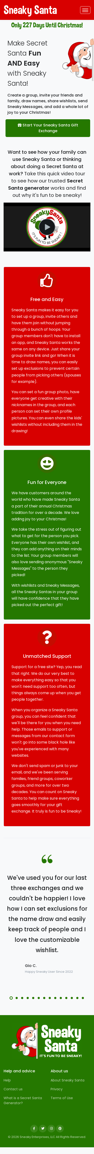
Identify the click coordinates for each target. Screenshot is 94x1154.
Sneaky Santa (22, 10)
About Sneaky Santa (67, 1080)
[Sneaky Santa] (47, 1041)
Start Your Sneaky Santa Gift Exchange (48, 128)
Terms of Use (62, 1098)
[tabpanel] (47, 924)
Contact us (13, 1089)
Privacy (57, 1089)
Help (7, 1080)
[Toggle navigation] (85, 10)
